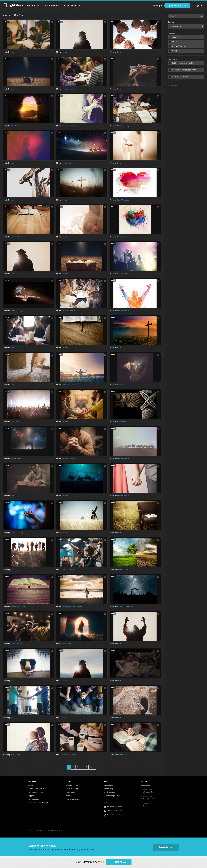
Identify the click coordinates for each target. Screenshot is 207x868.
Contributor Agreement (112, 795)
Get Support (145, 785)
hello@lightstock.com (148, 806)
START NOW (119, 862)
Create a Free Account (36, 788)
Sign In (198, 5)
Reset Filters (173, 85)
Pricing (157, 5)
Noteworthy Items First (183, 63)
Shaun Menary (70, 89)
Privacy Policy (108, 788)
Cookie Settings (109, 792)
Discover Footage (72, 788)
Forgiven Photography (73, 606)
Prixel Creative (70, 125)
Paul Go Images (17, 421)
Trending (69, 795)
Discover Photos (72, 785)
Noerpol (67, 643)
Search (201, 16)
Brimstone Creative (125, 606)
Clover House (16, 643)
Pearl (13, 52)
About (30, 785)
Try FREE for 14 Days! (177, 5)
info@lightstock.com (148, 792)
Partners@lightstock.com (150, 799)
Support (31, 795)
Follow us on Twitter (114, 806)
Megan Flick (69, 569)
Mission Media (70, 384)
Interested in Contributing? (38, 803)
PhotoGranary (16, 310)
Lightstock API (33, 799)
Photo (174, 41)
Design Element (178, 46)
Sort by (171, 22)
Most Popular (70, 792)
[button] (34, 5)
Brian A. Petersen (124, 273)
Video (174, 50)
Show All (175, 36)
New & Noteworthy (73, 799)
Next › (92, 767)
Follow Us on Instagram (115, 815)
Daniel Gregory (17, 532)
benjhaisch (121, 421)
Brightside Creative (18, 606)
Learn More (165, 847)
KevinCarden (16, 125)
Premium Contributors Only (183, 69)
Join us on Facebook (114, 811)
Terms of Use (108, 785)
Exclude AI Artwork (180, 76)
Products (172, 33)
